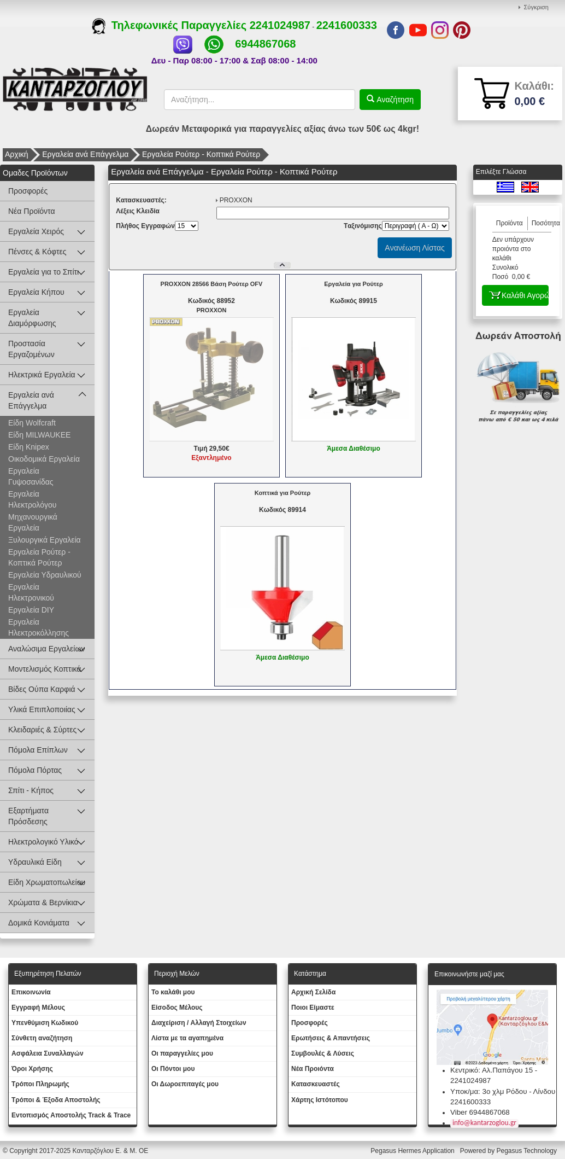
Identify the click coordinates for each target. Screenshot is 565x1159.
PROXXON (236, 200)
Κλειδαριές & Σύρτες (42, 729)
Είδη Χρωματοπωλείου (46, 882)
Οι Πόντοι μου (173, 1069)
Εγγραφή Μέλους (38, 1007)
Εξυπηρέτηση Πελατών (47, 973)
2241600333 (346, 25)
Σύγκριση (536, 7)
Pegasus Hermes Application (413, 1151)
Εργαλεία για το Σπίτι (43, 271)
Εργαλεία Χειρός (36, 231)
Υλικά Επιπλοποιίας (41, 709)
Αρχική (16, 154)
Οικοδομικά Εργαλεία (44, 459)
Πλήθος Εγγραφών (145, 226)
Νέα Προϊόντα (31, 211)
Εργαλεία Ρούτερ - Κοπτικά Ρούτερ (201, 154)
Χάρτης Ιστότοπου (319, 1100)
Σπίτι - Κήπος (31, 790)
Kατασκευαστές (315, 1084)
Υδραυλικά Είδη (35, 862)
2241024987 (280, 25)
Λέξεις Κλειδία (138, 211)
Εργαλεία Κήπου (36, 292)
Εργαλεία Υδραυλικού (44, 574)
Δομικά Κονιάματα (38, 922)
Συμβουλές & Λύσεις (322, 1053)
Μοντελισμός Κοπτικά (44, 669)
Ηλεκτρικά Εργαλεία (41, 374)
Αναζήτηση (394, 99)
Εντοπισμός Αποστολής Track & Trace (71, 1115)
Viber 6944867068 (480, 1112)
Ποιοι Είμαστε (312, 1007)
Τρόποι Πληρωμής (40, 1084)
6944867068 (265, 44)
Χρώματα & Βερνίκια (43, 902)
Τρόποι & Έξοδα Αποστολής (56, 1100)
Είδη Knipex (28, 446)
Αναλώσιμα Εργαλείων (46, 648)
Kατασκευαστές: (141, 200)
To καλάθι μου (173, 992)
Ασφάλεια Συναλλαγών (47, 1053)
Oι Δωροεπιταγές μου (185, 1084)
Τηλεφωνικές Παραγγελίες (171, 25)
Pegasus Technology (527, 1151)
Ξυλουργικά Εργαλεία (44, 539)
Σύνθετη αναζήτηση (41, 1038)
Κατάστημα (310, 973)
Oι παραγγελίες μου (182, 1053)
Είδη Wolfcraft (32, 422)
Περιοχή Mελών (176, 973)
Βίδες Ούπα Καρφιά (41, 689)
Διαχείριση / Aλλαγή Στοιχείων (198, 1023)
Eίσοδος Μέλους (177, 1007)
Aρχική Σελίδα (313, 992)
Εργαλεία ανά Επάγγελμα (85, 154)
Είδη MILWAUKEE (39, 434)
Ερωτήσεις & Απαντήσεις (330, 1038)
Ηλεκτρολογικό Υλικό (43, 841)
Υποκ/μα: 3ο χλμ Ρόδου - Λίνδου (502, 1091)
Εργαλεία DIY (31, 609)
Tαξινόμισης (363, 226)
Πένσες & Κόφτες (37, 251)
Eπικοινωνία (31, 992)
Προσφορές (28, 191)
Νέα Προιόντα (312, 1069)
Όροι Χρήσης (32, 1069)
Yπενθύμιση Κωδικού (44, 1023)
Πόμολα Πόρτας (35, 770)
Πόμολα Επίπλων (38, 750)
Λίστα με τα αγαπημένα (187, 1038)
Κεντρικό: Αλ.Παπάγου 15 (491, 1070)
